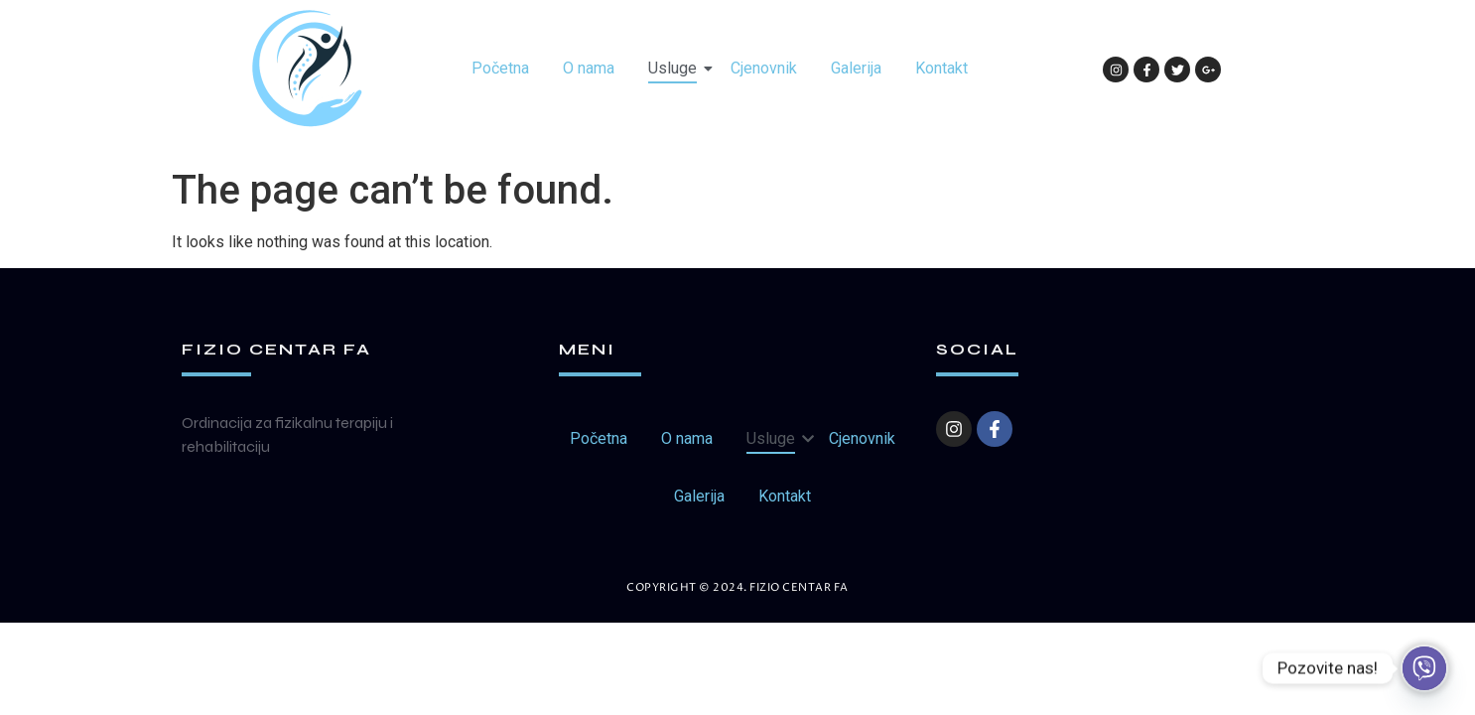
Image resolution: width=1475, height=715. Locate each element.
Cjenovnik (764, 68)
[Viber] (1424, 668)
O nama (588, 68)
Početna (500, 68)
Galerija (856, 68)
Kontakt (941, 68)
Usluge (676, 68)
